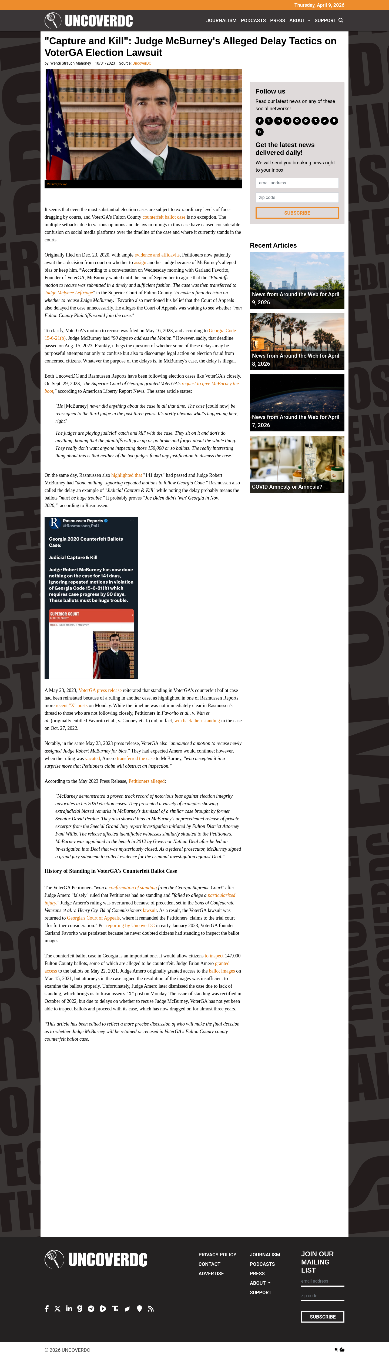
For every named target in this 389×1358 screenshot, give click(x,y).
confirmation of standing (132, 887)
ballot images (222, 971)
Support (325, 20)
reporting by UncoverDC (130, 925)
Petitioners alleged (147, 781)
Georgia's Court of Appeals (93, 918)
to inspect (214, 955)
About (297, 20)
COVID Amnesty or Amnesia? (287, 487)
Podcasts (253, 20)
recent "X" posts (72, 705)
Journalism (221, 20)
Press (277, 20)
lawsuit (150, 910)
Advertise (211, 1273)
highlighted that (126, 475)
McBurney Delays (57, 184)
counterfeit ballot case (164, 217)
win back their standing (197, 720)
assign (140, 262)
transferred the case (136, 758)
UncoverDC (90, 20)
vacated (92, 758)
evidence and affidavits (157, 255)
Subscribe (297, 213)
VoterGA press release (100, 690)
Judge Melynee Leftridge (69, 292)
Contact (209, 1264)
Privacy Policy (217, 1254)
